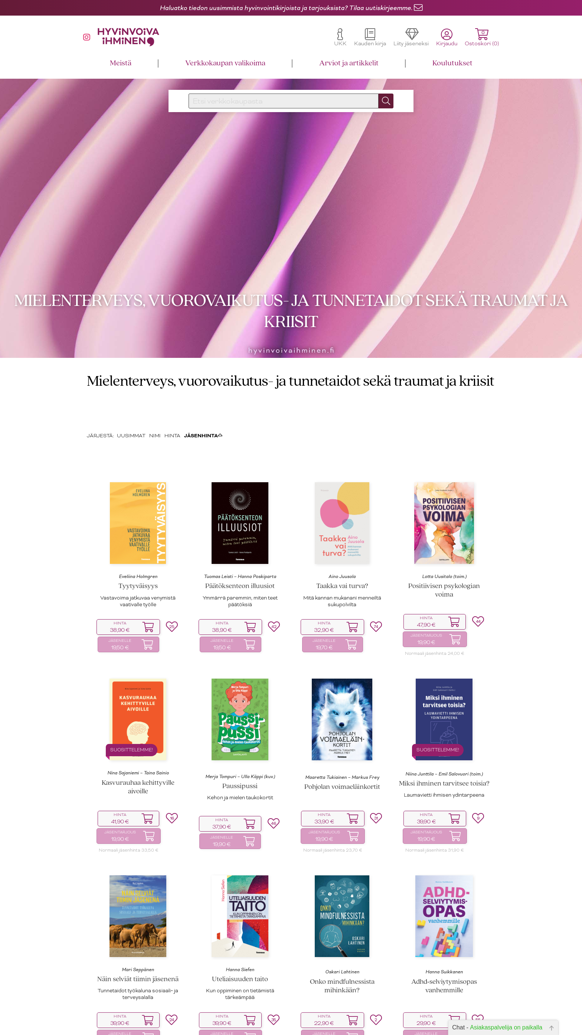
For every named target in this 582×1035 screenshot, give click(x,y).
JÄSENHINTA (203, 405)
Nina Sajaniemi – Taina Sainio (138, 743)
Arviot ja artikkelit (349, 63)
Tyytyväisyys (138, 556)
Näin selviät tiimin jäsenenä (138, 949)
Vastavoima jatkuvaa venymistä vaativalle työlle (138, 570)
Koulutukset (452, 63)
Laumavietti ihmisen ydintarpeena (444, 765)
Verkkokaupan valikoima (225, 63)
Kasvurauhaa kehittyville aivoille (138, 757)
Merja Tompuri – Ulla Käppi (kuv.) (240, 747)
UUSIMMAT (131, 405)
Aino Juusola (342, 546)
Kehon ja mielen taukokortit (240, 767)
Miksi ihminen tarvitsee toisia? (444, 753)
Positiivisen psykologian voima (444, 560)
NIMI (155, 405)
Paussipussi (240, 756)
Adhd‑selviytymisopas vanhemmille (444, 956)
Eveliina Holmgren (138, 546)
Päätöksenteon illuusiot (240, 556)
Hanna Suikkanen (444, 942)
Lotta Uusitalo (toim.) (444, 546)
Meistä (120, 63)
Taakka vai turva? (342, 556)
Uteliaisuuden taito (240, 949)
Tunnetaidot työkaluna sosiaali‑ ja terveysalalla (138, 963)
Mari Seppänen (138, 940)
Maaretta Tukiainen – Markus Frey (342, 747)
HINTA (172, 405)
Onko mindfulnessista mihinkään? (342, 956)
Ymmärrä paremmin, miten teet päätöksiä (240, 570)
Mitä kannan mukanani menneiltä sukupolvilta (342, 570)
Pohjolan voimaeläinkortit (342, 757)
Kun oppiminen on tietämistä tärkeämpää (240, 963)
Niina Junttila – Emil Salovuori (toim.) (444, 744)
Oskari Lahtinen (342, 942)
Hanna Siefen (240, 940)
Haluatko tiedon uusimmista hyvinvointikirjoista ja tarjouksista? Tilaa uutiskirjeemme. (286, 8)
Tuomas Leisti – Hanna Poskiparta (240, 546)
